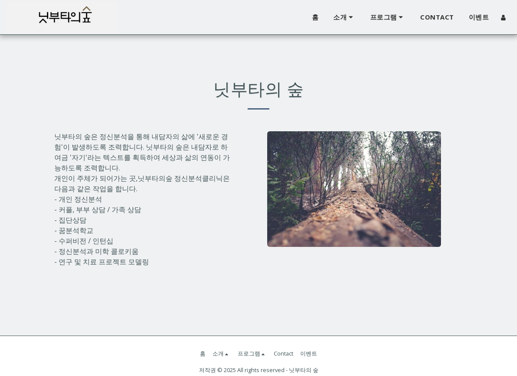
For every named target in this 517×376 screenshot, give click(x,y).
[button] (344, 17)
